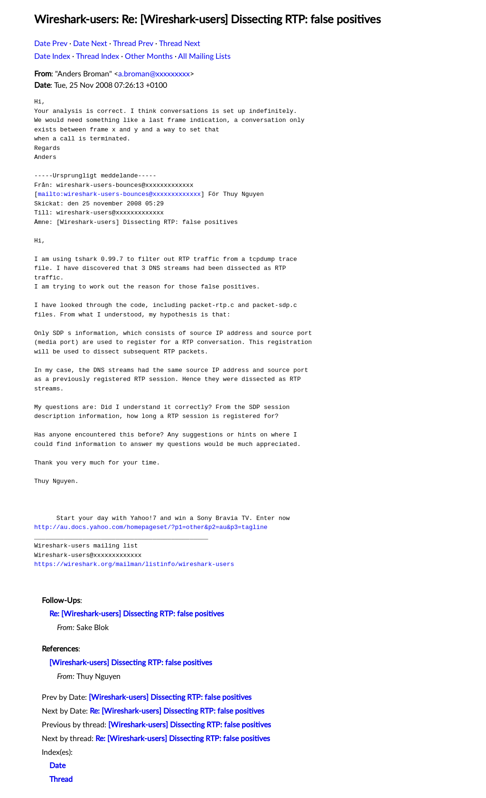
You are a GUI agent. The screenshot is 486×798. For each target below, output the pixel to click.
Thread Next (179, 43)
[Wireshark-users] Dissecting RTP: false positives (130, 663)
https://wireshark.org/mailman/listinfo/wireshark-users (134, 564)
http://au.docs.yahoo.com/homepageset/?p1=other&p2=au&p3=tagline (150, 527)
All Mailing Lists (204, 56)
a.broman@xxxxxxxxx (154, 74)
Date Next (90, 43)
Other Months (149, 56)
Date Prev (50, 43)
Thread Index (97, 56)
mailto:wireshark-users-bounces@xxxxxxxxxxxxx (119, 194)
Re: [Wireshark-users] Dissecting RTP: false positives (136, 614)
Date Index (52, 56)
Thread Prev (133, 43)
